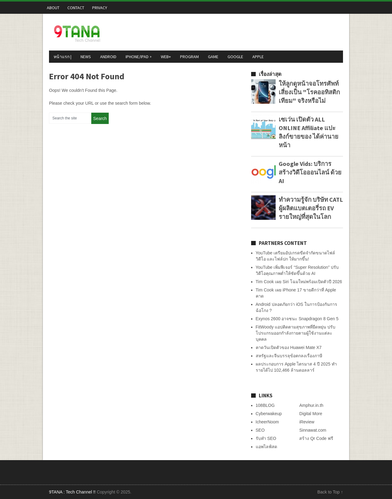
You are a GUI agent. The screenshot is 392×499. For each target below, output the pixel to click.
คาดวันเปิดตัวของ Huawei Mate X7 (289, 347)
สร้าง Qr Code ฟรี (316, 438)
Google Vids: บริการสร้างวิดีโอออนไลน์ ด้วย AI (310, 172)
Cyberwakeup (269, 413)
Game (213, 56)
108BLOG (265, 405)
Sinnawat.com (312, 430)
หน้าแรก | (62, 56)
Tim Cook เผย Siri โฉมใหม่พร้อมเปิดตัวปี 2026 (299, 281)
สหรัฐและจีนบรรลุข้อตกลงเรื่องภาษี (289, 355)
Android (108, 56)
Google (235, 56)
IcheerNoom (267, 421)
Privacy (99, 7)
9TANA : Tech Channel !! (72, 492)
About (53, 7)
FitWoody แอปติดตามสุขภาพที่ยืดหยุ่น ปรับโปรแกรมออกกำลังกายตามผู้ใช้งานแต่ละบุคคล (296, 333)
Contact (75, 7)
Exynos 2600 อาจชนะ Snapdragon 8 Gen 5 (297, 318)
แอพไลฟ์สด (266, 446)
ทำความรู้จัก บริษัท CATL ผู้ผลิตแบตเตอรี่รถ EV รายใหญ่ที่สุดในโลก (311, 208)
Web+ (166, 56)
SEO (260, 430)
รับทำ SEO (266, 438)
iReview (306, 421)
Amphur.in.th (311, 405)
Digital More (310, 413)
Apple (258, 56)
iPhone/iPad (139, 56)
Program (189, 56)
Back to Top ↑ (330, 492)
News (86, 56)
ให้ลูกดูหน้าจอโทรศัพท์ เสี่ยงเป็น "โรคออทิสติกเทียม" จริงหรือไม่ (309, 92)
